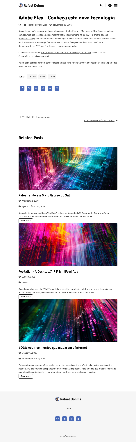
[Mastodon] (71, 418)
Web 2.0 (26, 282)
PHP (43, 206)
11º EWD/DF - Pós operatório (34, 117)
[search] (103, 5)
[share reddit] (43, 88)
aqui (47, 56)
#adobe (32, 76)
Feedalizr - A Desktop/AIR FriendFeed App (48, 271)
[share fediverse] (50, 88)
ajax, (24, 206)
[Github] (57, 418)
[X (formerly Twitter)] (78, 418)
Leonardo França (27, 38)
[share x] (29, 88)
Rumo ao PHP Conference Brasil (100, 120)
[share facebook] (22, 88)
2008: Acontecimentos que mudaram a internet (53, 348)
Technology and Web (37, 25)
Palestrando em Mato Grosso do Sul (44, 195)
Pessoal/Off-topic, (31, 358)
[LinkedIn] (64, 418)
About (68, 408)
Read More (26, 220)
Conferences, (33, 206)
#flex (42, 76)
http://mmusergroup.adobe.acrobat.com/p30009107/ (66, 52)
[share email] (36, 88)
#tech (52, 76)
